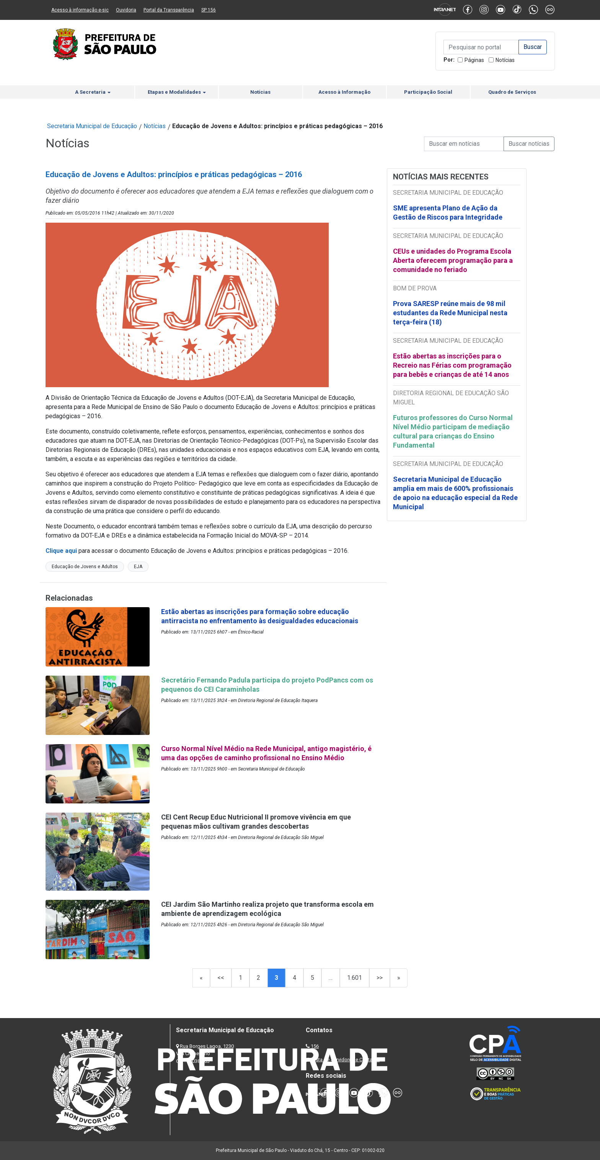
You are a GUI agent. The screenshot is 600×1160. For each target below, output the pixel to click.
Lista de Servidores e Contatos (346, 1059)
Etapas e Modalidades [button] (177, 92)
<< (220, 977)
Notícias (505, 60)
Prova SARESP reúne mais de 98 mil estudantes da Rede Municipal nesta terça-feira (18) (450, 313)
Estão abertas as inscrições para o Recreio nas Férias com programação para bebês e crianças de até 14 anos (452, 365)
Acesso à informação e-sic (80, 10)
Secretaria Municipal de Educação (92, 126)
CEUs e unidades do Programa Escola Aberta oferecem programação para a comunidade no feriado (453, 260)
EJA (138, 566)
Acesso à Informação (344, 92)
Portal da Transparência (168, 10)
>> (380, 977)
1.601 (354, 977)
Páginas (474, 60)
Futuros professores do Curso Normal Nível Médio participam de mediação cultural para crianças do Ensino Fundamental (453, 431)
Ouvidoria (126, 10)
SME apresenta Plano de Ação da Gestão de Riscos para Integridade (447, 212)
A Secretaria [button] (93, 92)
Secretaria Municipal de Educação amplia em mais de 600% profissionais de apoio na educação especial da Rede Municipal (455, 493)
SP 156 (208, 10)
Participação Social (428, 92)
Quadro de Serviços (512, 92)
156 (315, 1046)
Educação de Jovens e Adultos (85, 566)
